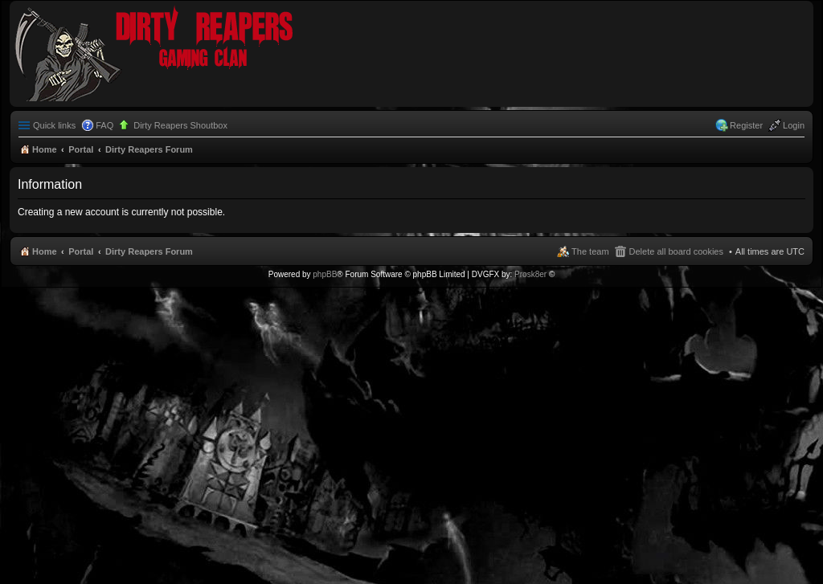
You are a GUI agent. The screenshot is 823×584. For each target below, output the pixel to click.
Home (44, 251)
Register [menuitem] (746, 125)
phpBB (325, 274)
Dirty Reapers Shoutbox (180, 125)
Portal (80, 149)
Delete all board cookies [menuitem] (676, 251)
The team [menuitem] (589, 251)
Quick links (54, 125)
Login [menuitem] (794, 125)
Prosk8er (530, 274)
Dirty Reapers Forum (149, 251)
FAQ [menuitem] (104, 125)
